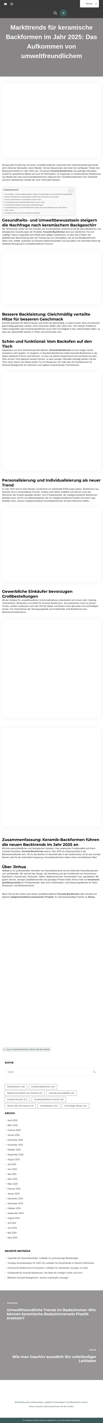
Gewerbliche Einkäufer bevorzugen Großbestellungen (24, 205)
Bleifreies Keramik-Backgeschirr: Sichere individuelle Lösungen (38, 1278)
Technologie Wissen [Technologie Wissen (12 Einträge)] (75, 1105)
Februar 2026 (14, 1130)
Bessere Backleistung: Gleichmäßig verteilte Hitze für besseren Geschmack (32, 197)
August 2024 (13, 1218)
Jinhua (5, 870)
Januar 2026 (13, 1135)
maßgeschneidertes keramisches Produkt (32, 897)
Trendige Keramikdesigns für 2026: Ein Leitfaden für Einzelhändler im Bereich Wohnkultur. (51, 1263)
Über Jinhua (9, 210)
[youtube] (6, 4)
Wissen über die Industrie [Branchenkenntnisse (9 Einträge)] (20, 1105)
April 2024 (12, 1238)
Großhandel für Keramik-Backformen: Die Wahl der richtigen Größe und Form (44, 1273)
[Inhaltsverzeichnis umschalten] (69, 190)
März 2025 (12, 1184)
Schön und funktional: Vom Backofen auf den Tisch (23, 199)
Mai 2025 (11, 1174)
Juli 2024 (11, 1223)
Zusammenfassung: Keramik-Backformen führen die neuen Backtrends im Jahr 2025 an (36, 207)
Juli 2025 (11, 1164)
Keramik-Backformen (61, 171)
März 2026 (12, 1125)
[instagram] (12, 4)
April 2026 (12, 1120)
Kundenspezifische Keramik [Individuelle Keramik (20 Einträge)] (49, 1099)
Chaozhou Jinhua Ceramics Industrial (39, 1420)
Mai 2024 (11, 1233)
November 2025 (15, 1145)
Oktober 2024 (14, 1208)
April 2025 (12, 1179)
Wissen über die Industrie (40, 1049)
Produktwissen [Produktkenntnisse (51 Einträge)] (49, 1105)
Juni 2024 (12, 1228)
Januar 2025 (13, 1194)
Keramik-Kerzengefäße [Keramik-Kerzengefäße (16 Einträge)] (61, 1093)
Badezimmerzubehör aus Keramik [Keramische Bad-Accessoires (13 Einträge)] (24, 1093)
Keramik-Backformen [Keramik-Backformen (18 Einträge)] (43, 1086)
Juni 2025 (12, 1169)
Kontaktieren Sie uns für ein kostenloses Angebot (22, 213)
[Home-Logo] (43, 13)
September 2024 (15, 1213)
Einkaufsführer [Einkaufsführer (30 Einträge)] (16, 1086)
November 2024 (15, 1203)
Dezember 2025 (15, 1140)
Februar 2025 (14, 1189)
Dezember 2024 (15, 1198)
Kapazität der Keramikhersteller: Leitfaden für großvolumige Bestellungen (42, 1258)
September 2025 (15, 1154)
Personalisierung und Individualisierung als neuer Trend (25, 202)
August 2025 (13, 1159)
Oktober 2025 (14, 1150)
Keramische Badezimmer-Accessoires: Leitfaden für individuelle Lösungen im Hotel (47, 1268)
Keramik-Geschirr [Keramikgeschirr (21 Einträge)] (17, 1099)
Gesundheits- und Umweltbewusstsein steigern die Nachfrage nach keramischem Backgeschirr (38, 194)
